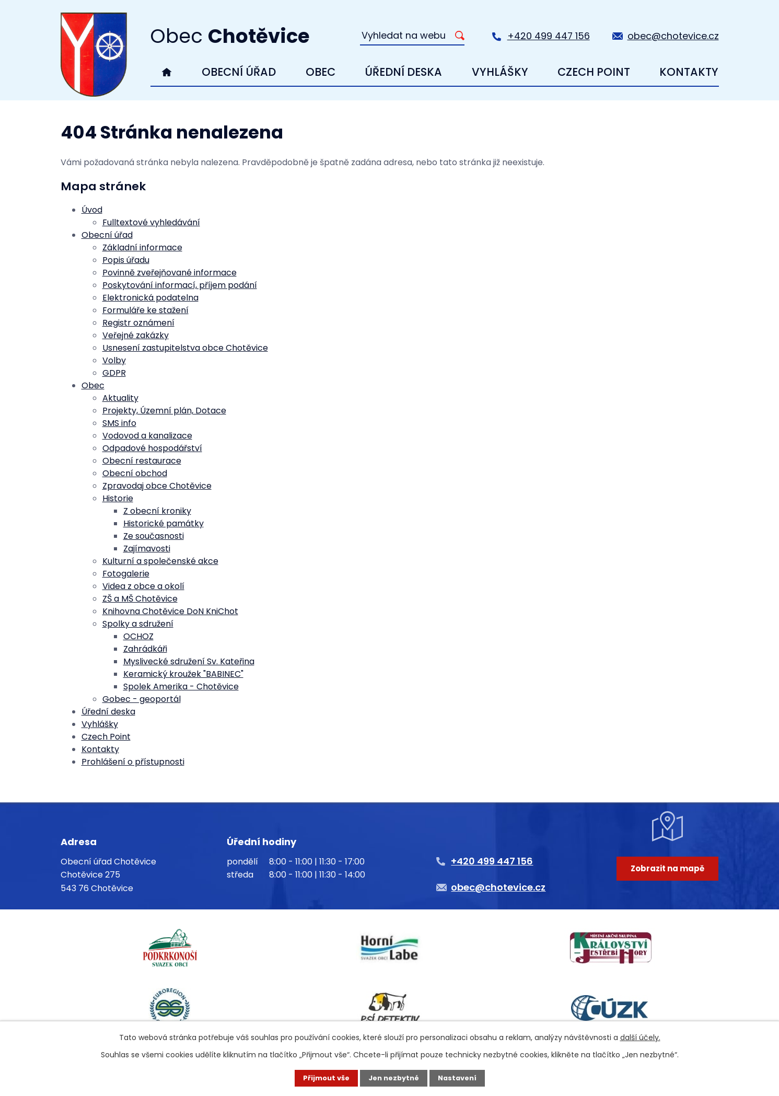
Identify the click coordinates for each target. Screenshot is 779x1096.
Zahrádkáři (145, 649)
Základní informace (142, 247)
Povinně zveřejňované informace (169, 273)
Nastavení (461, 1077)
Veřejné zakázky (135, 335)
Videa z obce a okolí (143, 586)
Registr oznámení (138, 323)
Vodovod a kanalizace (147, 436)
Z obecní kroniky (157, 511)
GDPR (114, 373)
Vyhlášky (500, 71)
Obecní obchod (134, 473)
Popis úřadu (125, 260)
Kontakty (688, 71)
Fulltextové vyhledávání (151, 222)
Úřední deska (403, 71)
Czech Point (593, 71)
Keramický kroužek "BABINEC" (183, 674)
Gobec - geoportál (141, 699)
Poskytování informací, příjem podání (179, 285)
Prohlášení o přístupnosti (133, 762)
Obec (320, 71)
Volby (114, 360)
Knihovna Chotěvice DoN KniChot (170, 611)
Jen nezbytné (393, 1077)
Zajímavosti (146, 549)
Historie (117, 498)
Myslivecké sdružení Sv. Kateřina (188, 661)
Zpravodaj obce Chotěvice (157, 486)
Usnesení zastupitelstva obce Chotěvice (185, 348)
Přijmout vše (322, 1077)
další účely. (640, 1036)
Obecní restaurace (141, 461)
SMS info (119, 423)
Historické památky (163, 523)
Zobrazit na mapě (664, 888)
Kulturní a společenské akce (160, 561)
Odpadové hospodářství (152, 448)
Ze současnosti (153, 536)
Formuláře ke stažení (145, 310)
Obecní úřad (239, 71)
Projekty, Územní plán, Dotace (164, 411)
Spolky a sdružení (137, 624)
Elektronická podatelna (150, 298)
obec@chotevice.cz (673, 35)
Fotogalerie (125, 574)
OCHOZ (138, 636)
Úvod (166, 72)
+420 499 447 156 (548, 35)
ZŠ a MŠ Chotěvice (140, 599)
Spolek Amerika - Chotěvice (181, 686)
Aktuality (120, 398)
